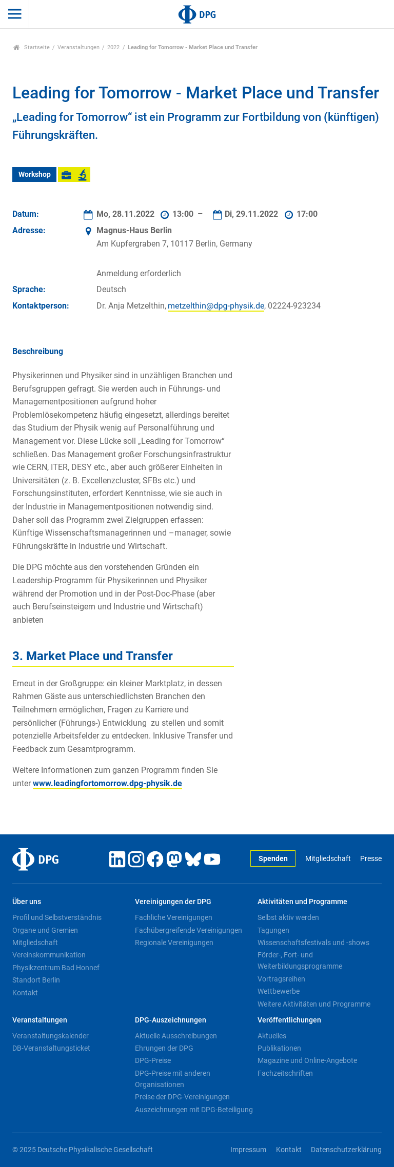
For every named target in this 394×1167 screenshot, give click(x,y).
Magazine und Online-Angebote (307, 1060)
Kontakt (25, 993)
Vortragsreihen (281, 979)
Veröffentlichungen (289, 1020)
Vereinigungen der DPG (173, 901)
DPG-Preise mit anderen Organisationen (172, 1079)
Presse (371, 858)
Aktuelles (272, 1036)
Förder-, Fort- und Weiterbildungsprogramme (300, 960)
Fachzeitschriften (285, 1073)
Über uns (26, 901)
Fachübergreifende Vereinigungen (188, 930)
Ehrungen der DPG (164, 1048)
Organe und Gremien (45, 930)
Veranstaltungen (78, 47)
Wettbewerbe (279, 991)
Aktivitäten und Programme (302, 901)
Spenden (273, 858)
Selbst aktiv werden (288, 917)
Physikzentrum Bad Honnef (56, 968)
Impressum (248, 1149)
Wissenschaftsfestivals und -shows (313, 942)
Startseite (31, 47)
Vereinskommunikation (49, 955)
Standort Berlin (36, 980)
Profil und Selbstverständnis (57, 917)
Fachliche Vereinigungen (173, 917)
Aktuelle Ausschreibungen (176, 1036)
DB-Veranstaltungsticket (51, 1048)
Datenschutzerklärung (346, 1149)
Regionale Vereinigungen (174, 942)
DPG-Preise (153, 1060)
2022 (113, 47)
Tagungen (273, 930)
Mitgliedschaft (328, 858)
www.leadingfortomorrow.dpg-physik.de (107, 783)
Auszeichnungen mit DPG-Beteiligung (194, 1109)
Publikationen (279, 1048)
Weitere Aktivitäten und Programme (314, 1004)
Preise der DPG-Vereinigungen (182, 1097)
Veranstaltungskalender (50, 1036)
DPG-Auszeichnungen (170, 1020)
